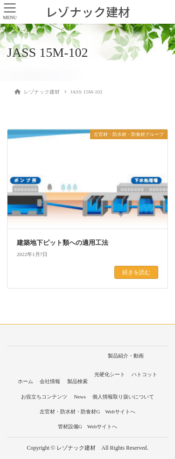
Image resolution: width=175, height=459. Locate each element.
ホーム (25, 381)
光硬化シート (109, 374)
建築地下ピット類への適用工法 (62, 242)
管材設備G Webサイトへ (88, 426)
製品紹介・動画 (126, 355)
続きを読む (136, 272)
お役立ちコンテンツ (44, 396)
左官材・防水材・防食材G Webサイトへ (87, 411)
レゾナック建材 (87, 12)
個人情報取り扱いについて (123, 396)
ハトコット (144, 374)
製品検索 (77, 381)
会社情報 (50, 381)
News (80, 396)
